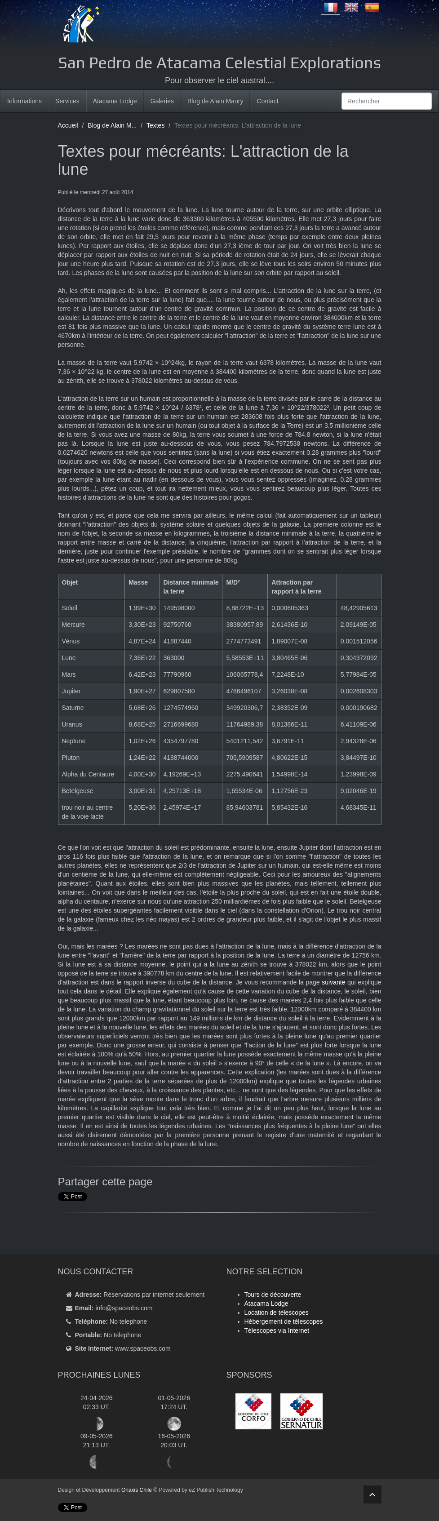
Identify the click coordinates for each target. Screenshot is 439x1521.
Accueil (68, 125)
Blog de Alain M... (112, 125)
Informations (24, 101)
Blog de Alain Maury (215, 101)
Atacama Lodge (115, 101)
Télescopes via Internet (277, 1330)
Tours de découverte (273, 1294)
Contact (267, 101)
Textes (155, 125)
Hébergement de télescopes (283, 1321)
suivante (333, 982)
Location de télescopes (276, 1312)
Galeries (162, 101)
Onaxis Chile (136, 1490)
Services (67, 101)
